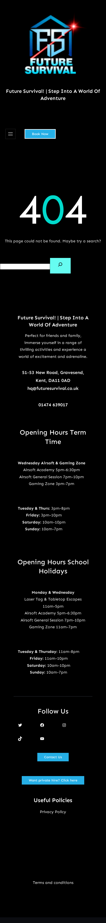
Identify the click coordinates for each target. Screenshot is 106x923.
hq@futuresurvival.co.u (51, 388)
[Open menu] (10, 134)
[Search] (60, 266)
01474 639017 (53, 404)
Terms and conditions (53, 882)
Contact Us (53, 757)
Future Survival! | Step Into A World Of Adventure (53, 94)
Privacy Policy (53, 811)
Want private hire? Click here (53, 780)
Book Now (40, 134)
